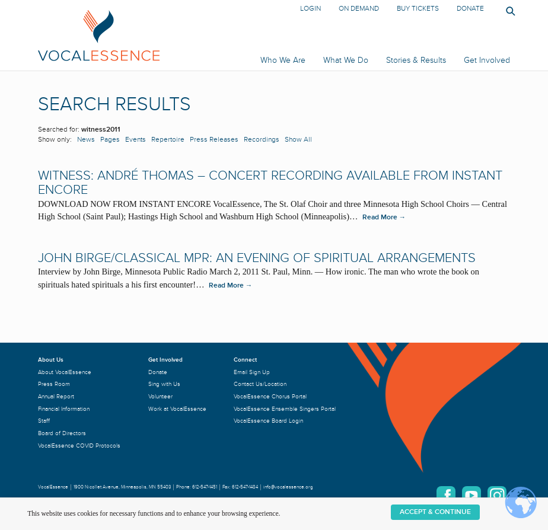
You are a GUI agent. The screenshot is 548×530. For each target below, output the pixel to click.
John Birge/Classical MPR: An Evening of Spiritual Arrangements (257, 258)
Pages (110, 139)
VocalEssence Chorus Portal (270, 396)
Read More (384, 217)
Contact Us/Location (260, 384)
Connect (245, 359)
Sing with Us (164, 384)
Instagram (497, 495)
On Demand (359, 8)
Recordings (261, 139)
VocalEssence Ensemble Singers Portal (285, 409)
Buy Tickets (418, 8)
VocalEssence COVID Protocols (79, 445)
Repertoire (167, 139)
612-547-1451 (204, 487)
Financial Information (64, 409)
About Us (50, 359)
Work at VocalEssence (177, 409)
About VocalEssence (64, 372)
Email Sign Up (252, 372)
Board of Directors (62, 433)
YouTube (471, 495)
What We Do (345, 60)
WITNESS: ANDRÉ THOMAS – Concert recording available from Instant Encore (270, 183)
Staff (44, 420)
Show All (298, 139)
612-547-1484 (245, 487)
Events (135, 139)
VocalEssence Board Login (268, 420)
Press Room (54, 384)
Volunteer (160, 396)
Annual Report (56, 396)
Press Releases (214, 139)
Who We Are (282, 60)
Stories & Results (416, 60)
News (86, 139)
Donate (470, 8)
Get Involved (487, 60)
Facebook (446, 495)
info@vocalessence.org (288, 487)
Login (310, 8)
